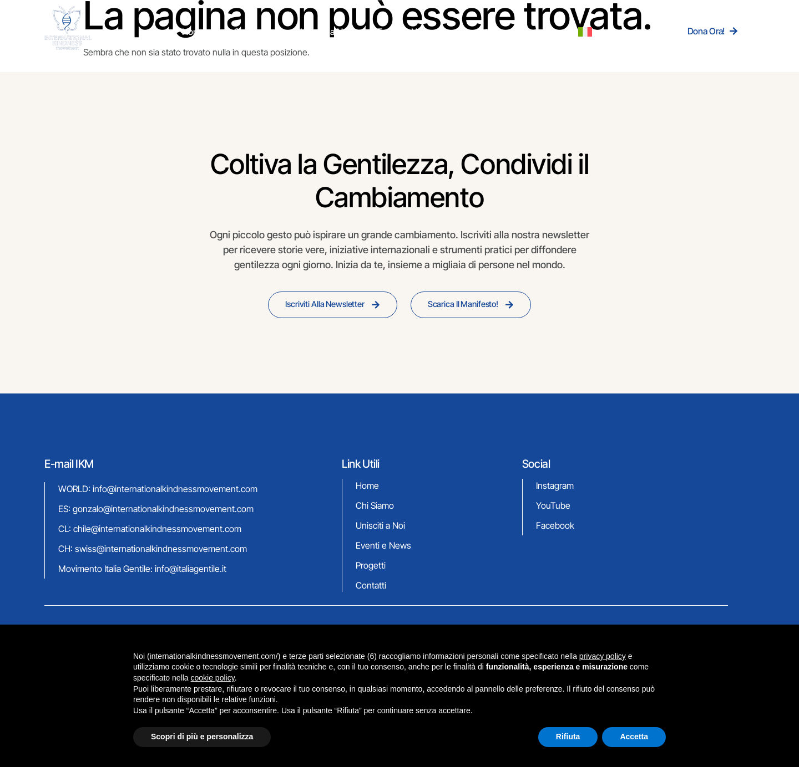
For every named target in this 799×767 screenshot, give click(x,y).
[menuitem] (547, 31)
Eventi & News (405, 31)
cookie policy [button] (213, 677)
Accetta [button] (634, 736)
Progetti (462, 31)
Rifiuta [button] (568, 736)
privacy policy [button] (602, 656)
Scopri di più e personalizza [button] (202, 736)
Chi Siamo (281, 31)
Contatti (505, 31)
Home (237, 31)
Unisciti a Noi (338, 31)
